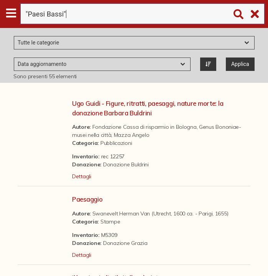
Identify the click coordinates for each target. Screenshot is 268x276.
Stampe (110, 221)
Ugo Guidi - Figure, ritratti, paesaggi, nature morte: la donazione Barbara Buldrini (147, 108)
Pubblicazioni (116, 143)
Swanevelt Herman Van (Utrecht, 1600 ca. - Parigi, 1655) (160, 213)
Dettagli (81, 176)
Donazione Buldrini (126, 164)
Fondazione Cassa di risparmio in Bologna (144, 126)
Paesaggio (87, 199)
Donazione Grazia (125, 243)
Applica (240, 64)
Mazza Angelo (132, 134)
